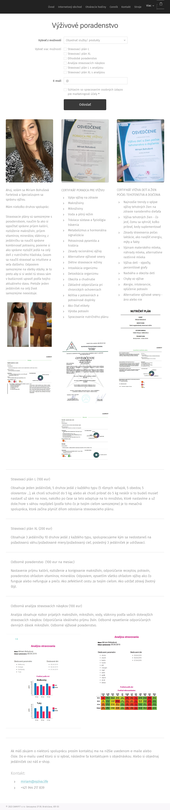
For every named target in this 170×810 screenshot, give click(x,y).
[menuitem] (30, 7)
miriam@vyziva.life (34, 781)
